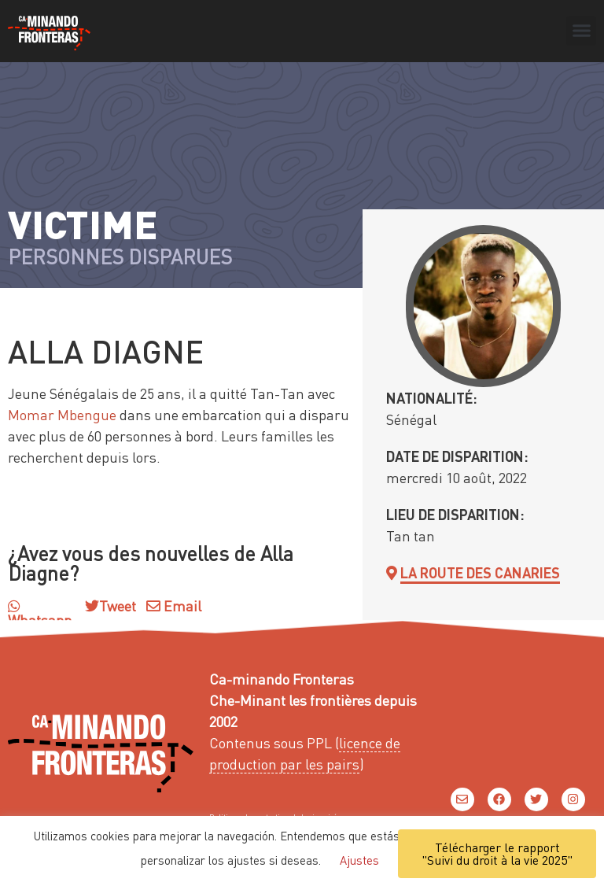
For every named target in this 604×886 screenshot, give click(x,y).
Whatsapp (40, 614)
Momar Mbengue (62, 414)
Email (173, 605)
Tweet (117, 605)
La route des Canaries (480, 572)
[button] (581, 31)
